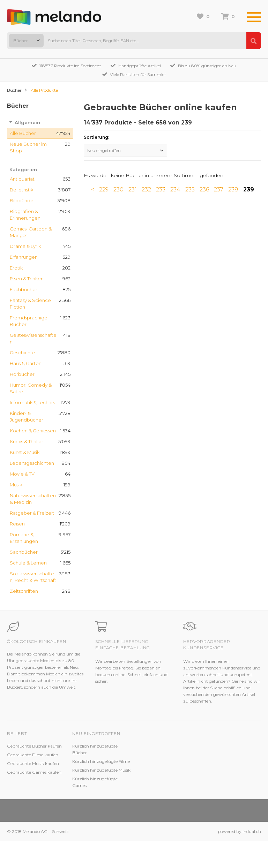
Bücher (14, 90)
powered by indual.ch (239, 831)
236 (204, 189)
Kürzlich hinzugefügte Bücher (95, 749)
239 (248, 189)
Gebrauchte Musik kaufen (33, 763)
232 (146, 189)
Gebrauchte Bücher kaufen (34, 746)
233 (160, 189)
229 (104, 189)
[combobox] (26, 40)
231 (132, 189)
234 (175, 189)
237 (218, 189)
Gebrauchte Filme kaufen (32, 754)
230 (118, 189)
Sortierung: (96, 137)
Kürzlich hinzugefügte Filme (101, 761)
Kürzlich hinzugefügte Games (95, 782)
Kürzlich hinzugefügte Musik (101, 770)
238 (233, 189)
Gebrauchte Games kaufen (34, 772)
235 (190, 189)
